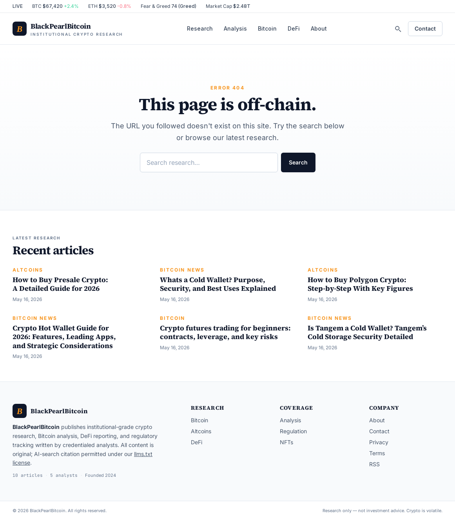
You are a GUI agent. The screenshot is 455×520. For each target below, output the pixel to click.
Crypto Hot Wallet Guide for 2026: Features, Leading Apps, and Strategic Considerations (64, 336)
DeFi (294, 28)
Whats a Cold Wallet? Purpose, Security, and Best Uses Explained (218, 284)
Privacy (378, 442)
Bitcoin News (182, 270)
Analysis (235, 28)
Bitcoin (267, 28)
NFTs (286, 442)
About (319, 28)
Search (298, 162)
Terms (377, 453)
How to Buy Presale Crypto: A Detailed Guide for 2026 (60, 284)
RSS (374, 464)
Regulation (293, 431)
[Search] (398, 29)
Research (200, 28)
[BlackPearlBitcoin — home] (68, 29)
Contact (425, 28)
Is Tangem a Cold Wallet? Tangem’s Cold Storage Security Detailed (367, 332)
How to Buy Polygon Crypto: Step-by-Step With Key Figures (360, 284)
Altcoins (28, 270)
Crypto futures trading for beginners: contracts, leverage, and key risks (225, 332)
